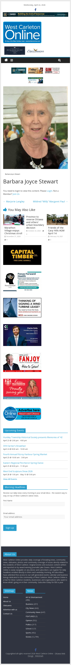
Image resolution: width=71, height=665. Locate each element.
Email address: (9, 513)
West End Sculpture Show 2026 (18, 471)
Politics (29, 624)
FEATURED (30, 616)
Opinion (29, 620)
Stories (28, 637)
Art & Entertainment (34, 597)
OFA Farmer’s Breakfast (14, 445)
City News (30, 608)
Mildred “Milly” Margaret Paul (50, 201)
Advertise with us (10, 609)
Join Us (16, 194)
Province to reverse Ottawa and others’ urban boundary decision (35, 222)
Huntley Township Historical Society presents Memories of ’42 (32, 437)
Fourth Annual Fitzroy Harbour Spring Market (25, 454)
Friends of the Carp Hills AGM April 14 (56, 230)
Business (29, 604)
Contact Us (7, 613)
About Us (7, 601)
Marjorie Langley (13, 201)
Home (5, 597)
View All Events (10, 479)
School (28, 628)
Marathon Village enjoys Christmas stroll (13, 230)
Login (49, 190)
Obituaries (7, 605)
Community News (33, 612)
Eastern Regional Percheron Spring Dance (23, 462)
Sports (28, 632)
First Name (7, 500)
